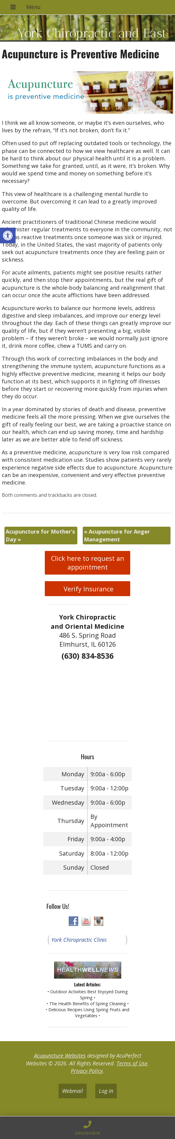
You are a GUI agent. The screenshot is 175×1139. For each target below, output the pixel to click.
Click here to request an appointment (87, 562)
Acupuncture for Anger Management (117, 535)
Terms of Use (132, 1063)
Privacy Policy (87, 1070)
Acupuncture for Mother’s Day (40, 535)
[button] (8, 235)
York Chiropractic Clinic (79, 939)
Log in (106, 1090)
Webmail (72, 1090)
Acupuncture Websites (60, 1055)
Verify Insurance (87, 588)
